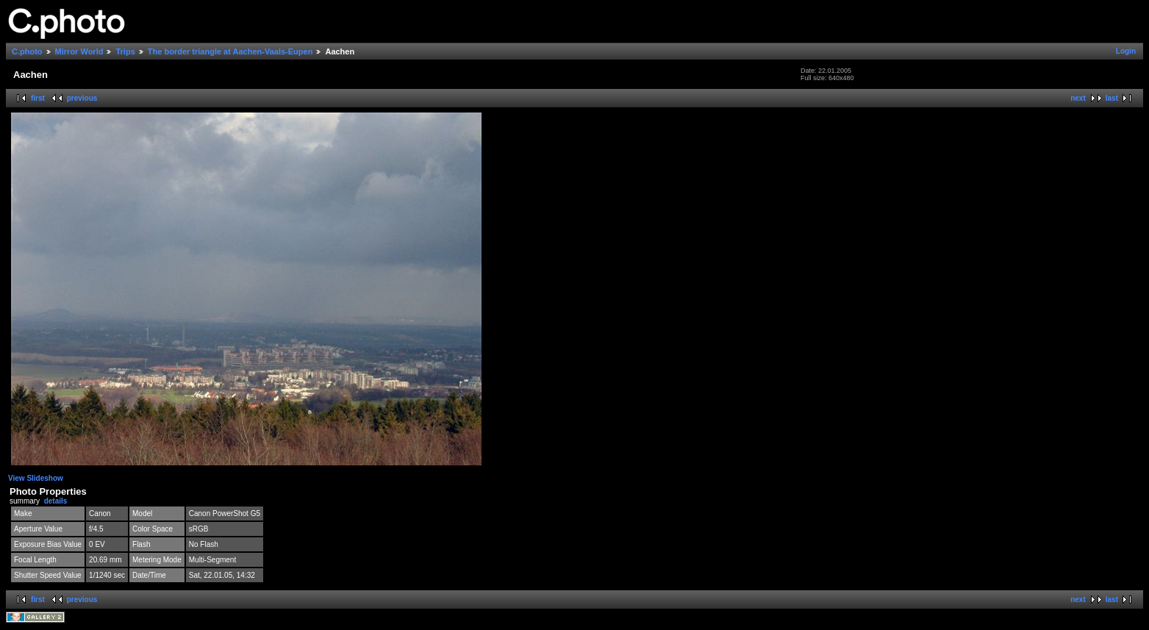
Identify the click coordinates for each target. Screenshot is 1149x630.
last (1112, 98)
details (56, 501)
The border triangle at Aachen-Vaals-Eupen (230, 51)
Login (1126, 51)
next (1078, 98)
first (38, 98)
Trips (125, 51)
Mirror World (79, 51)
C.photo (27, 51)
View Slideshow (35, 478)
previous (82, 98)
